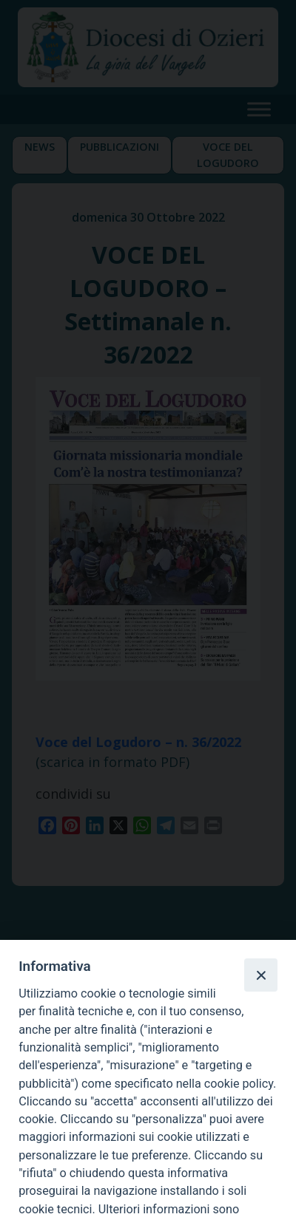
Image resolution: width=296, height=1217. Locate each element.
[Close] (260, 974)
